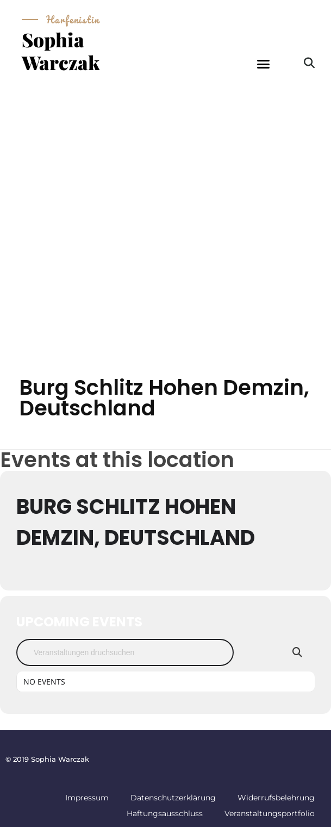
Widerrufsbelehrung (276, 798)
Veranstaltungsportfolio (269, 813)
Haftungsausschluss (165, 813)
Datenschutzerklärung (173, 798)
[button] (263, 64)
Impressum (87, 798)
